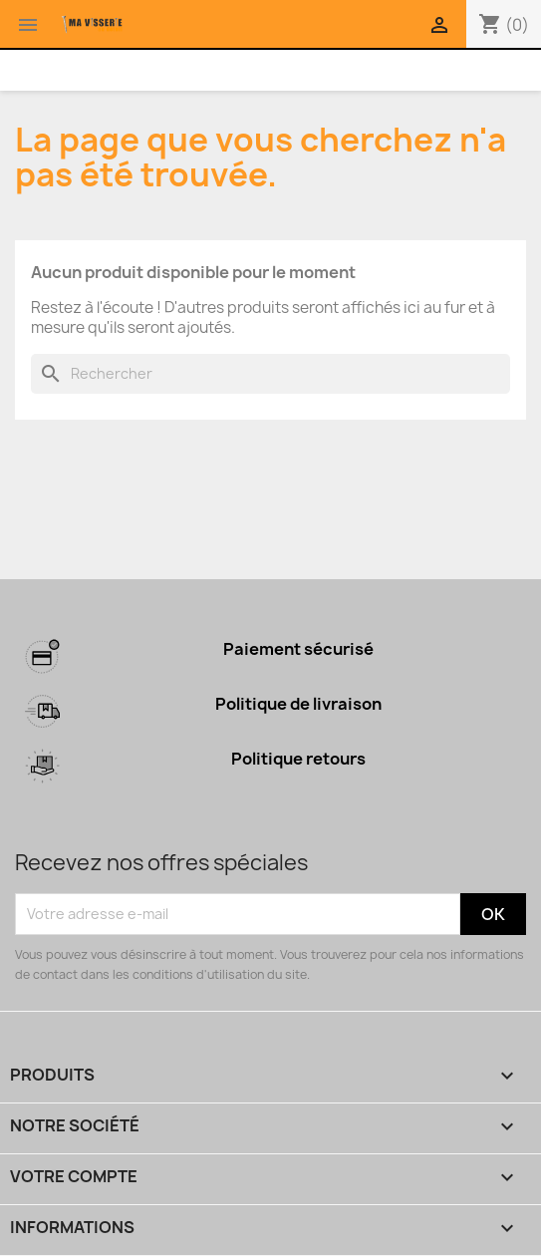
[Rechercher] (270, 374)
